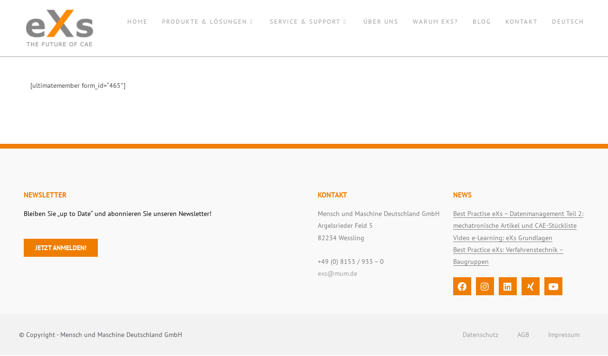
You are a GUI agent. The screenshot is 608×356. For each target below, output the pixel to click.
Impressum (564, 335)
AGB (523, 335)
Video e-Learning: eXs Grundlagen (502, 238)
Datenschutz (480, 335)
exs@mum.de (337, 274)
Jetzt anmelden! (60, 248)
